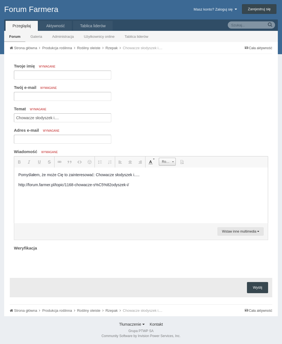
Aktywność (55, 26)
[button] (19, 162)
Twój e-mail (35, 87)
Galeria (36, 36)
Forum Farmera (31, 9)
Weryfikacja (25, 248)
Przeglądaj (22, 26)
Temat (30, 108)
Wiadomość (36, 151)
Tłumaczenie (131, 324)
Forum (14, 36)
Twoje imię (34, 66)
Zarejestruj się (259, 9)
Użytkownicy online (99, 36)
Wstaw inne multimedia (240, 231)
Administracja (63, 36)
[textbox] (141, 195)
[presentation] (56, 263)
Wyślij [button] (257, 287)
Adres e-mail (37, 130)
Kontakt (156, 324)
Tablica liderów (136, 36)
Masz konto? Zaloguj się (215, 9)
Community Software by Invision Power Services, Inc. (141, 336)
